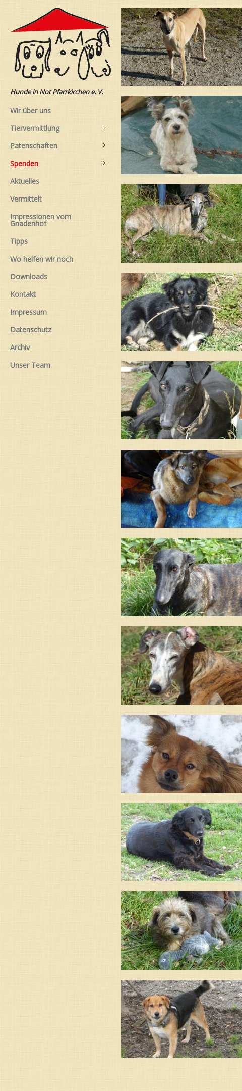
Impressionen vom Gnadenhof (40, 220)
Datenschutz (30, 329)
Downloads (28, 276)
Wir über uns (30, 110)
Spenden (58, 164)
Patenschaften (58, 146)
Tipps (19, 241)
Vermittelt (26, 199)
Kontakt (23, 294)
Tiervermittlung (58, 128)
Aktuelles (24, 181)
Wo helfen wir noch (41, 259)
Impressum (28, 312)
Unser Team (30, 365)
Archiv (20, 347)
